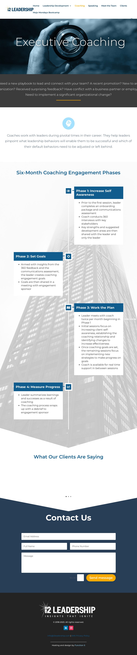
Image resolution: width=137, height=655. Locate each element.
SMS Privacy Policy (80, 636)
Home (36, 6)
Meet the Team (109, 6)
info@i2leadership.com (58, 636)
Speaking (93, 6)
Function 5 (80, 645)
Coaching (80, 6)
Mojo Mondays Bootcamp (46, 13)
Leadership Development (56, 6)
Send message (101, 578)
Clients (123, 6)
